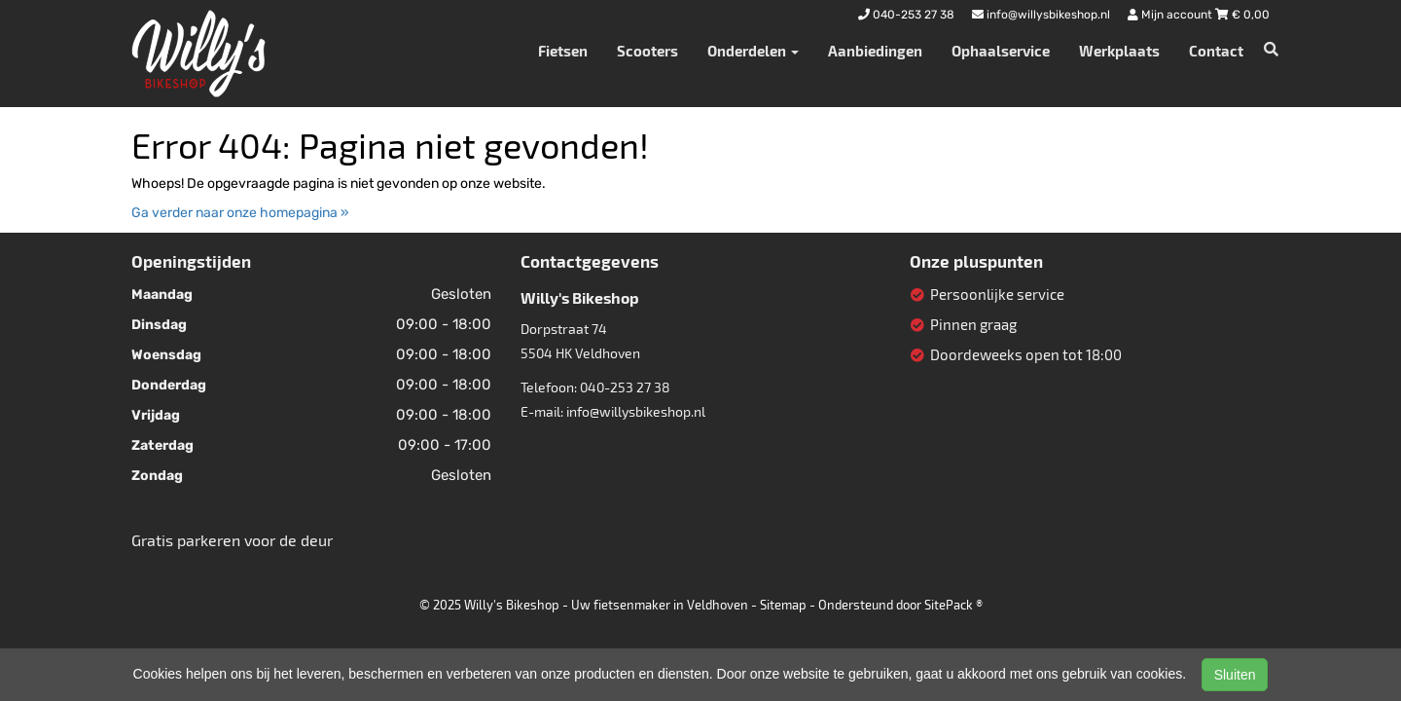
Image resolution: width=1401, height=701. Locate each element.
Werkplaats (1119, 50)
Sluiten (1235, 675)
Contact (1216, 50)
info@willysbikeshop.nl (635, 411)
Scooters (647, 50)
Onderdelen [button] (753, 50)
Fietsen (563, 50)
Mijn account (1171, 14)
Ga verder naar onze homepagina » (240, 212)
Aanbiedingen (875, 50)
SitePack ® (953, 604)
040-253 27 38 (625, 387)
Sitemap (783, 604)
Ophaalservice (1001, 50)
